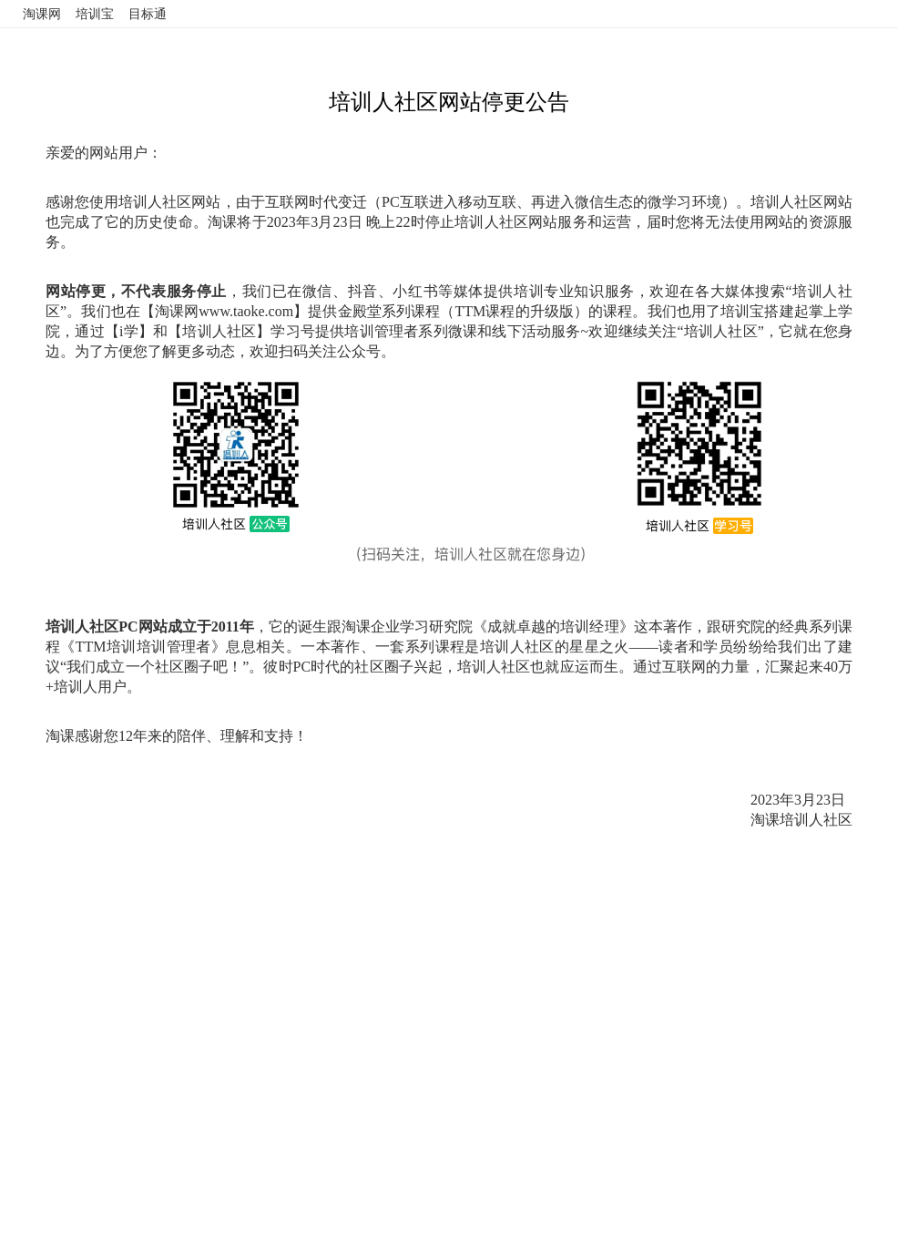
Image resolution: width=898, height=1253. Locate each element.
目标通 (147, 14)
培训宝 (95, 14)
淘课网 (42, 14)
